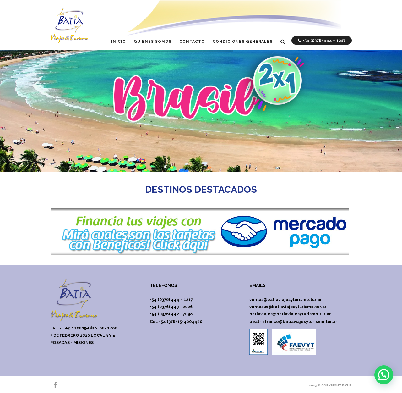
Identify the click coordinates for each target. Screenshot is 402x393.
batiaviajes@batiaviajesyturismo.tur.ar (290, 314)
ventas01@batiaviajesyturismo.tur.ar (288, 306)
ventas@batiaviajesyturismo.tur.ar (285, 299)
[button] (383, 374)
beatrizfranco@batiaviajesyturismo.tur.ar (293, 321)
